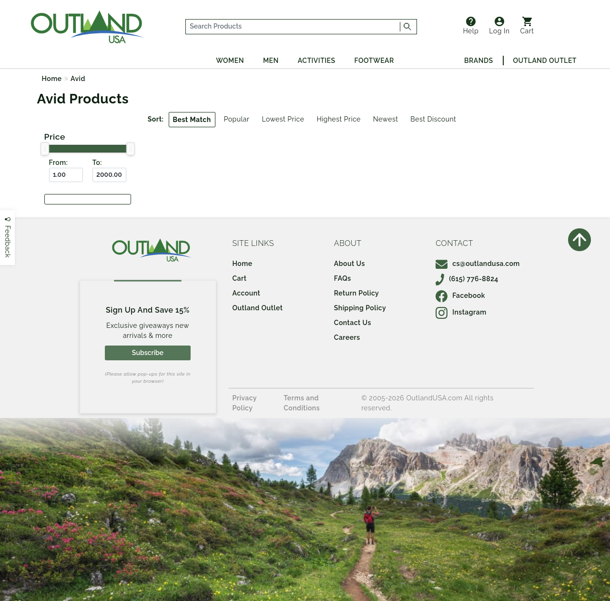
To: (97, 162)
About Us (349, 263)
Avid (78, 78)
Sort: (156, 119)
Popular (237, 119)
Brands (478, 60)
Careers (347, 337)
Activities (317, 60)
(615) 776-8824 (467, 279)
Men (271, 60)
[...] (293, 26)
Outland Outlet (545, 60)
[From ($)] (66, 175)
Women (230, 60)
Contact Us (352, 322)
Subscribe (147, 353)
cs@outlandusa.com (478, 263)
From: (58, 162)
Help (470, 26)
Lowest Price (283, 119)
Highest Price (338, 119)
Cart (527, 26)
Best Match (192, 119)
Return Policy (356, 293)
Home (52, 78)
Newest (385, 119)
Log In (499, 26)
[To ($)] (109, 175)
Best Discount (433, 119)
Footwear (374, 60)
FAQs (342, 278)
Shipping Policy (360, 308)
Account (247, 293)
